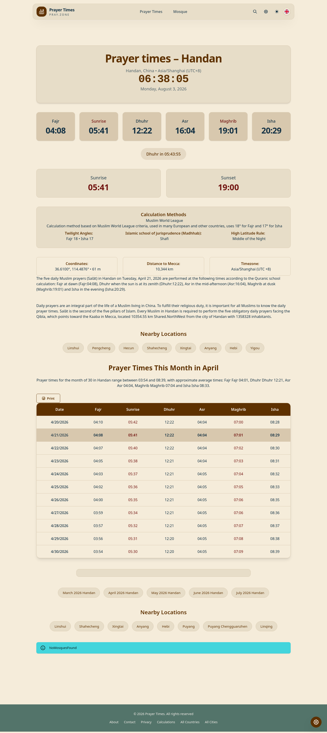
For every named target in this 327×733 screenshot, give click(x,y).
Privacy (146, 723)
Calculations (166, 723)
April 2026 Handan (121, 593)
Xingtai (187, 348)
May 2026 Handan (166, 593)
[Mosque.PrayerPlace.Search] (255, 11)
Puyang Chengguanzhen (229, 627)
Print (48, 399)
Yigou (258, 348)
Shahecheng (157, 348)
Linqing (270, 627)
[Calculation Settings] (276, 11)
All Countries (190, 723)
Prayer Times (151, 11)
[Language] (286, 11)
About (114, 723)
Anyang (212, 348)
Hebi (236, 348)
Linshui (70, 348)
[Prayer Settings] (265, 11)
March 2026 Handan (75, 593)
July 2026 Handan (254, 593)
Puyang (189, 627)
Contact (130, 723)
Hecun (127, 348)
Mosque (180, 11)
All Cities (211, 723)
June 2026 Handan (210, 593)
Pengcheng (99, 348)
